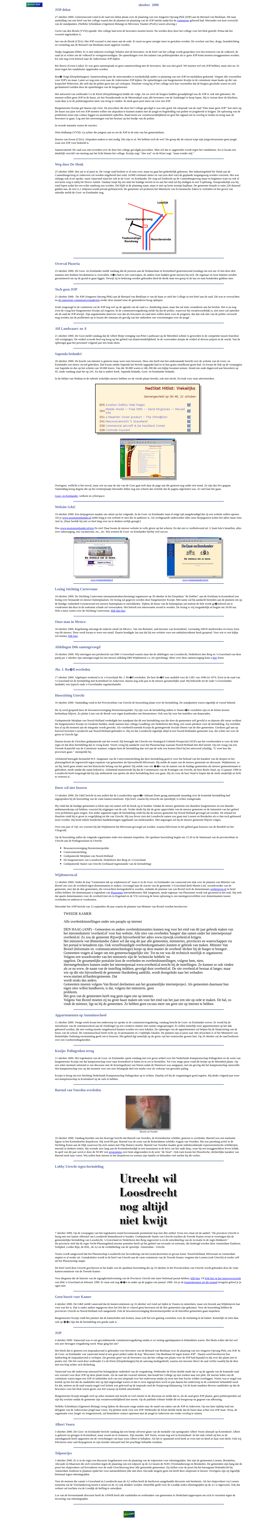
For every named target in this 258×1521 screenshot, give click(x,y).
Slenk (79, 164)
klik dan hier (118, 610)
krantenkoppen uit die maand (200, 1282)
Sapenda (61, 354)
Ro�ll (70, 669)
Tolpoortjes (63, 1453)
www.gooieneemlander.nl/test (77, 528)
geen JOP (70, 289)
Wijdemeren (64, 875)
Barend (60, 1090)
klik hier (73, 636)
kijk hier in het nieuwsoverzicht (223, 1278)
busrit (68, 1297)
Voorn (69, 1424)
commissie (183, 20)
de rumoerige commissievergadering (79, 300)
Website (61, 507)
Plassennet (117, 892)
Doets (59, 788)
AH (57, 328)
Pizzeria (74, 264)
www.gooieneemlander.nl (76, 517)
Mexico (80, 622)
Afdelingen (63, 647)
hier (214, 657)
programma (115, 1152)
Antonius (90, 1015)
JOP (58, 1333)
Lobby (59, 1166)
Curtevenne (89, 589)
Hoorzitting (63, 695)
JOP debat (63, 10)
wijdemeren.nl (218, 889)
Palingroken (76, 1051)
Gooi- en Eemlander (66, 495)
